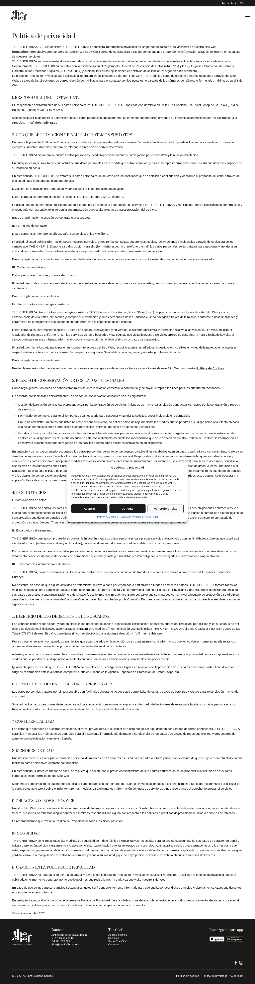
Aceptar (89, 508)
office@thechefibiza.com (65, 944)
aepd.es (172, 672)
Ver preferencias (165, 508)
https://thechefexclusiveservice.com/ (38, 51)
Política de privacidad (131, 516)
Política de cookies (107, 516)
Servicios (113, 938)
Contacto (113, 944)
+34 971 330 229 (60, 941)
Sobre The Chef (117, 941)
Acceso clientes (230, 3)
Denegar (127, 508)
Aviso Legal (151, 516)
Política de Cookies (210, 368)
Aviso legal (236, 975)
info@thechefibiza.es (42, 122)
